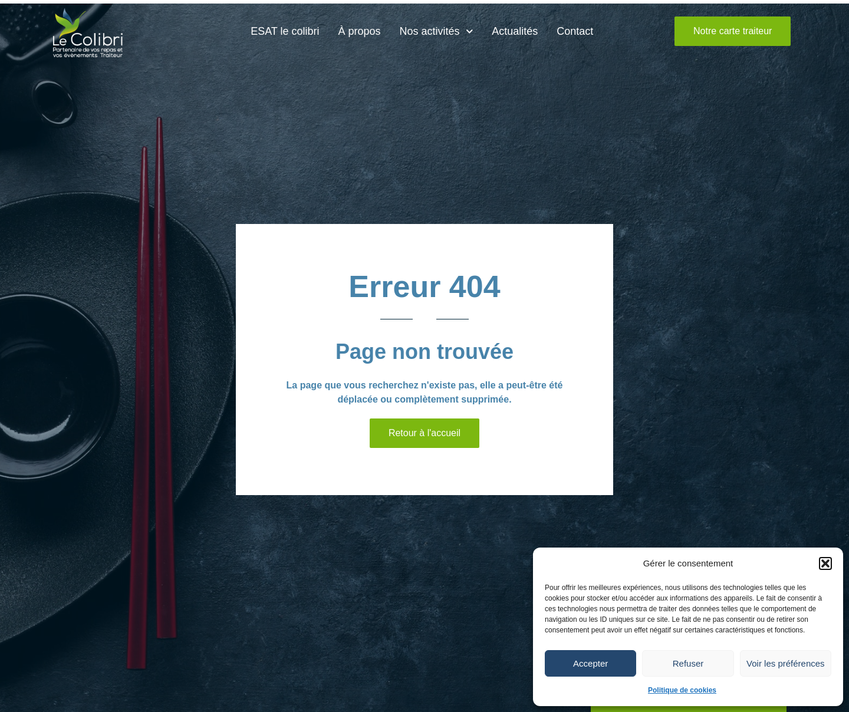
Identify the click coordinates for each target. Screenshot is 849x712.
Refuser (688, 663)
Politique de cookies (682, 690)
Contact (575, 31)
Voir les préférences (785, 663)
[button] (825, 563)
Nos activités (436, 31)
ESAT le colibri (285, 31)
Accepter (590, 663)
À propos (359, 31)
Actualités (515, 31)
